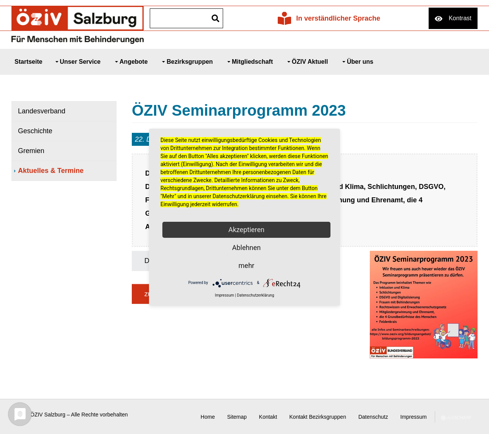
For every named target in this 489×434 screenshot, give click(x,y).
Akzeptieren (246, 230)
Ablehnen (246, 248)
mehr (246, 265)
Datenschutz (373, 417)
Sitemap (236, 417)
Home (208, 417)
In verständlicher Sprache (338, 18)
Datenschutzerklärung (255, 295)
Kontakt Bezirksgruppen (317, 417)
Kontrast (460, 18)
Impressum (413, 417)
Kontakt (268, 417)
